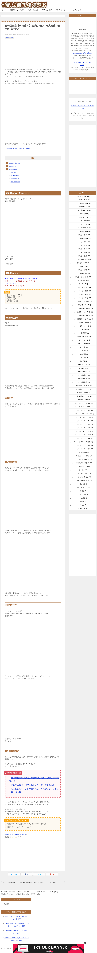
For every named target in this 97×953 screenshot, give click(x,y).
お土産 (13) (83, 498)
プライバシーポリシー (62, 10)
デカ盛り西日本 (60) (83, 263)
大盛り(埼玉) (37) (85, 213)
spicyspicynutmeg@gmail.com (82, 53)
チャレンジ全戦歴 (32, 10)
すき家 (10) (83, 361)
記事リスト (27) (83, 508)
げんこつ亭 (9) (85, 242)
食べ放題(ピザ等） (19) (84, 392)
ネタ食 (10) (83, 484)
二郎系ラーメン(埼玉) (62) (85, 312)
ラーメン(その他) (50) (84, 343)
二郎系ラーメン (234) (84, 305)
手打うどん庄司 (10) (85, 217)
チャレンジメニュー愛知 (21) (84, 438)
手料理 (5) (83, 501)
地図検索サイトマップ (17, 10)
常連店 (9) (83, 491)
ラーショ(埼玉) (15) (85, 298)
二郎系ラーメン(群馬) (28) (85, 308)
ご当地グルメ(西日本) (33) (84, 463)
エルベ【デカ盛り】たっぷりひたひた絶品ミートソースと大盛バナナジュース (49, 882)
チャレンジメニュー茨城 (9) (84, 431)
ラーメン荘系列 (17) (85, 322)
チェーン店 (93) (83, 347)
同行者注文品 (15, 178)
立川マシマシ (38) (85, 326)
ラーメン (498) (83, 284)
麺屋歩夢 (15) (85, 333)
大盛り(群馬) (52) (85, 231)
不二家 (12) (84, 357)
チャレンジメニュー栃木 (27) (84, 428)
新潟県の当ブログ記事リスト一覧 (18, 148)
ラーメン (17, 834)
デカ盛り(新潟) (10, 37)
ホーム (4, 10)
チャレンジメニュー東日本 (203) (83, 403)
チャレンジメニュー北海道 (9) (84, 407)
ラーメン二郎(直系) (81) (84, 301)
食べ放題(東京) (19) (84, 378)
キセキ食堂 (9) (85, 221)
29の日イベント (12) (83, 487)
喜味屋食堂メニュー (15, 166)
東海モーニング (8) (84, 466)
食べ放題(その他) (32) (84, 399)
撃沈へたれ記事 (47, 10)
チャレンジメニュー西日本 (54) (83, 442)
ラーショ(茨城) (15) (85, 291)
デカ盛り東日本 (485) (83, 196)
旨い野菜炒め (15, 175)
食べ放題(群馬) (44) (84, 382)
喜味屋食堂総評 (15, 182)
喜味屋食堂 (9, 834)
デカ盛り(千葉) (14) (84, 224)
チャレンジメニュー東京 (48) (84, 410)
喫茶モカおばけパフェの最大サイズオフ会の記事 (33, 785)
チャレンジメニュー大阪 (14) (84, 445)
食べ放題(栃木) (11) (84, 375)
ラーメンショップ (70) (84, 287)
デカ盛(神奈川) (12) (84, 206)
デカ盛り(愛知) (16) (84, 256)
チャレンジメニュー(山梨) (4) (84, 435)
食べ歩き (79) (83, 470)
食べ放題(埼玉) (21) (84, 371)
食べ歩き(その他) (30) (84, 477)
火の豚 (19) (85, 329)
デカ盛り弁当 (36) (83, 280)
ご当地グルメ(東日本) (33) (84, 459)
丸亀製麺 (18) (84, 354)
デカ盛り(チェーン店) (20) (83, 277)
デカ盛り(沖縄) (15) (84, 270)
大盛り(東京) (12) (85, 203)
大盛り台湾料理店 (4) (84, 259)
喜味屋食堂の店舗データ (16, 163)
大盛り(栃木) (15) (85, 238)
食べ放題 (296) (83, 368)
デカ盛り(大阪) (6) (84, 266)
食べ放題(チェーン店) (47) (84, 389)
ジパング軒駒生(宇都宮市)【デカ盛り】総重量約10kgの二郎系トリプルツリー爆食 (18, 882)
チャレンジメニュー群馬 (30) (84, 424)
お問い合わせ (77, 10)
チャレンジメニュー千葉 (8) (84, 417)
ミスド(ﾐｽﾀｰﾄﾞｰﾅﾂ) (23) (83, 364)
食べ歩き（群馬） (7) (84, 473)
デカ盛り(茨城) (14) (84, 245)
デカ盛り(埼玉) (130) (84, 210)
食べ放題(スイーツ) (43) (84, 396)
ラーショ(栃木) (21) (85, 294)
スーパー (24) (84, 350)
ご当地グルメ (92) (83, 452)
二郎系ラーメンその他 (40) (85, 319)
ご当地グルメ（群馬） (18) (84, 456)
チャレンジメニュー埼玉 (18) (84, 421)
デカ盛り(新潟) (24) (84, 249)
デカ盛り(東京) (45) (84, 200)
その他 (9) (83, 505)
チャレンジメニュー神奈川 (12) (84, 413)
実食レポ (13, 172)
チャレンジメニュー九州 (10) (84, 449)
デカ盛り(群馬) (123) (84, 228)
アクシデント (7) (83, 494)
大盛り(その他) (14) (84, 273)
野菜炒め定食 (13, 169)
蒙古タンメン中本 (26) (84, 336)
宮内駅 (23, 834)
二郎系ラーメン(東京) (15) (85, 315)
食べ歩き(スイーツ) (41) (84, 480)
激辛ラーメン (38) (84, 340)
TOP (17, 891)
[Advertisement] (33, 54)
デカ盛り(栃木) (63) (84, 235)
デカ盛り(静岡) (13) (84, 252)
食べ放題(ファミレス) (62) (84, 385)
